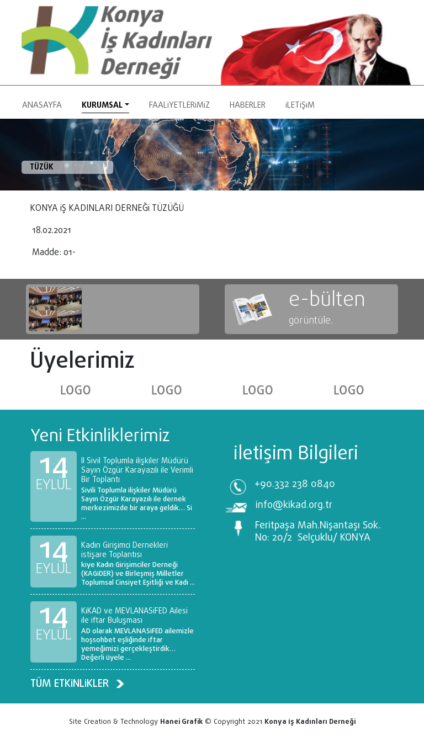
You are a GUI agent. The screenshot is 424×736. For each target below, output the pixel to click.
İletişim (300, 105)
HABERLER (248, 105)
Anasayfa (42, 105)
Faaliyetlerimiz (179, 105)
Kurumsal (102, 105)
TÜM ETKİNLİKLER (77, 684)
